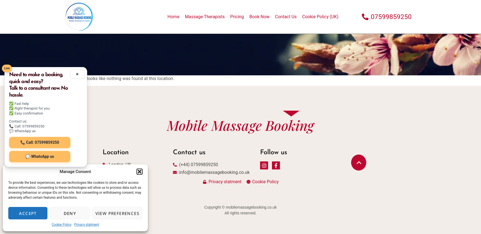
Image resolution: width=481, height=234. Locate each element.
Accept (27, 213)
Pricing (237, 16)
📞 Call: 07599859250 (39, 142)
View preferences (117, 213)
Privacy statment (86, 225)
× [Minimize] (77, 74)
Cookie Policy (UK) (320, 16)
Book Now (259, 16)
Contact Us (286, 16)
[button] (139, 171)
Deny (70, 213)
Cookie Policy (61, 225)
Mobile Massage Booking (240, 125)
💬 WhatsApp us (39, 156)
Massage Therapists (205, 16)
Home (173, 16)
